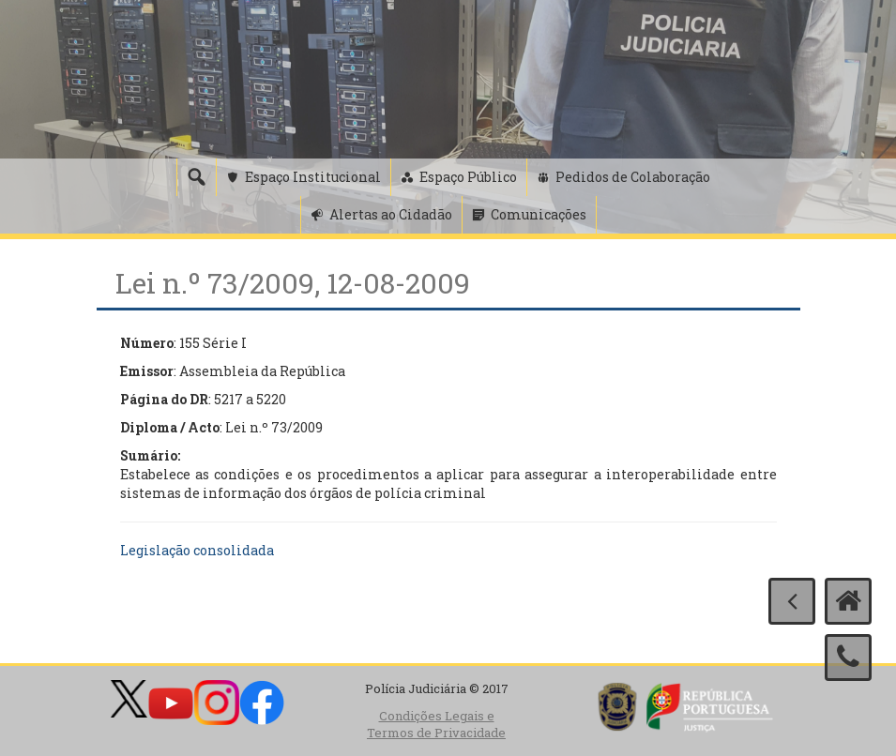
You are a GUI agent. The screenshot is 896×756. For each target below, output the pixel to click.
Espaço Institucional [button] (313, 177)
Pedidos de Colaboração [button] (632, 177)
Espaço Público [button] (468, 177)
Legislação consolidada (197, 550)
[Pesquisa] (196, 177)
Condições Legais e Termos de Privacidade (436, 724)
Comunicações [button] (538, 214)
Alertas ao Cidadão (390, 214)
